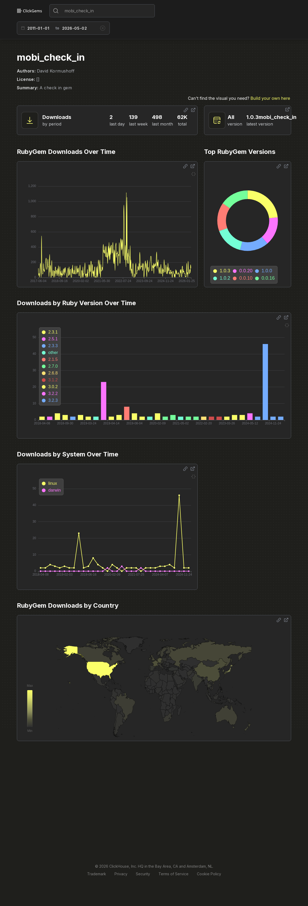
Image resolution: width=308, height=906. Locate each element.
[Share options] (185, 110)
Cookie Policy (209, 874)
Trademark (96, 874)
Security (143, 874)
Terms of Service (173, 874)
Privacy (121, 874)
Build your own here (270, 98)
